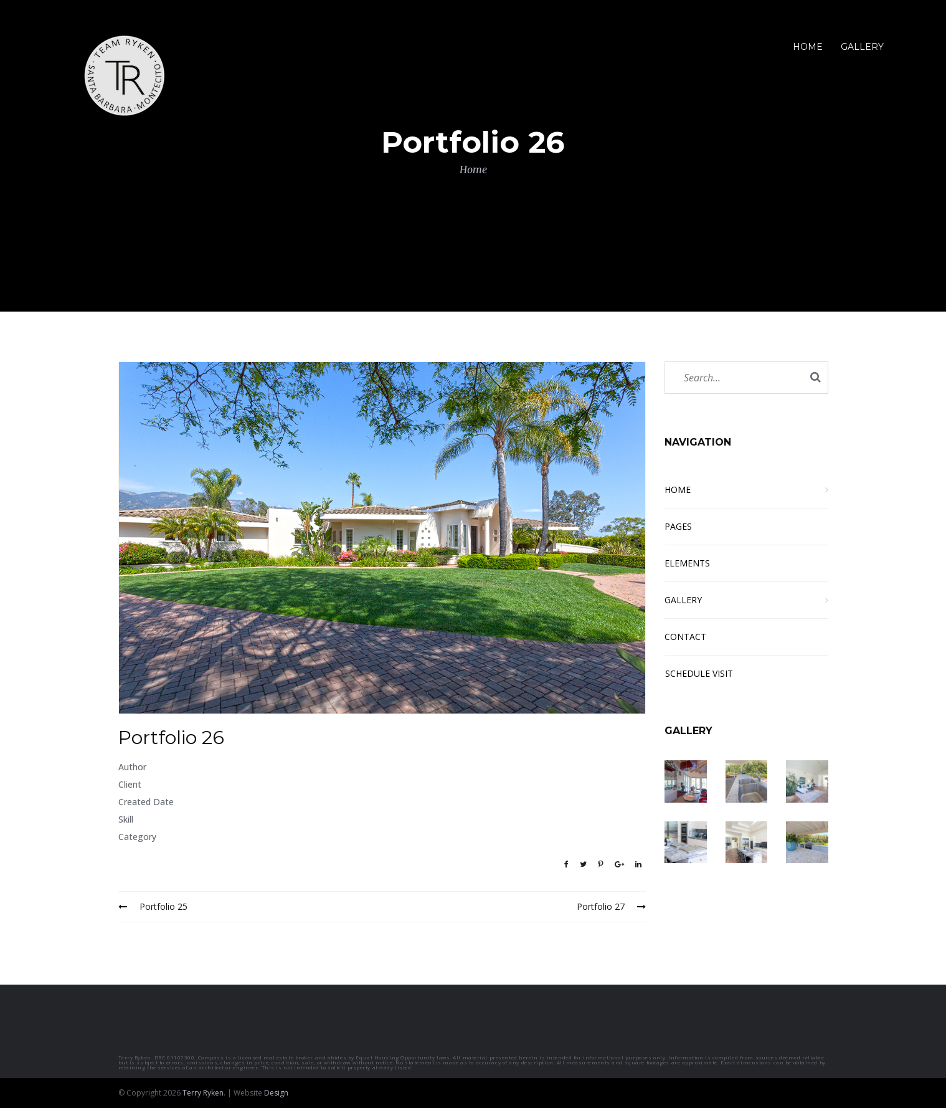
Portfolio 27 (611, 906)
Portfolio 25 (152, 906)
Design (276, 1092)
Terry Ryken (203, 1092)
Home (473, 169)
